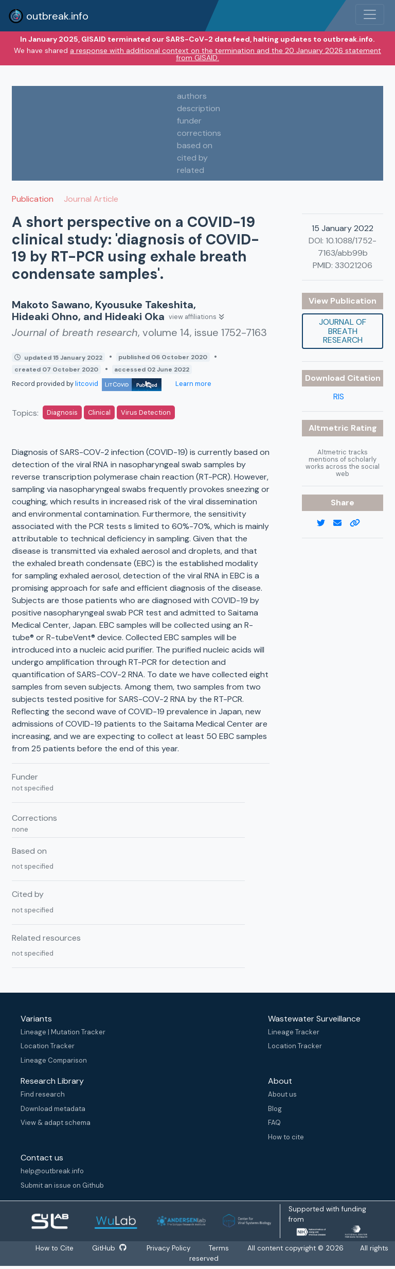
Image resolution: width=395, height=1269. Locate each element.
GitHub (109, 1248)
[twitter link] (325, 523)
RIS (338, 396)
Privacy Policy (171, 1248)
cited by (192, 157)
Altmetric (330, 427)
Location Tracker (48, 1046)
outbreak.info (48, 16)
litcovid (118, 383)
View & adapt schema (56, 1122)
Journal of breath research (342, 330)
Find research (43, 1094)
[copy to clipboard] (359, 523)
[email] (341, 523)
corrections (199, 133)
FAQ (274, 1122)
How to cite (286, 1137)
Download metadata (53, 1108)
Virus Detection (146, 412)
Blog (275, 1108)
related (190, 170)
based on (194, 145)
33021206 (353, 265)
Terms (222, 1248)
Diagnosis (62, 412)
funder (189, 120)
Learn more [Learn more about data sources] (192, 383)
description (198, 108)
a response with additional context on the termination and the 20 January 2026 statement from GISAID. (225, 54)
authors (192, 96)
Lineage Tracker (293, 1032)
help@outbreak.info (52, 1171)
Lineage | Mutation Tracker (63, 1032)
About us (282, 1094)
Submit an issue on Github (62, 1185)
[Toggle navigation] (369, 14)
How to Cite (53, 1248)
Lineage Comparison (54, 1060)
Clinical (99, 412)
